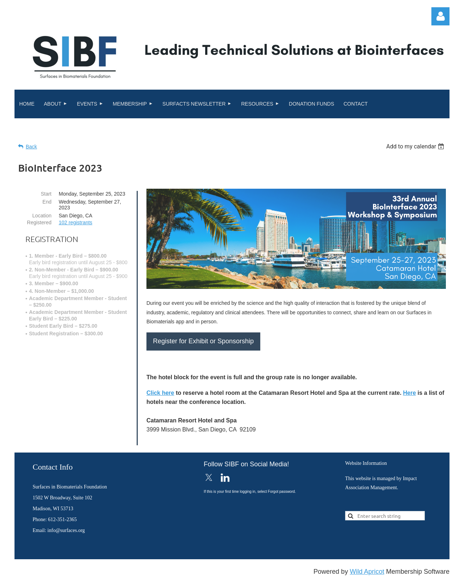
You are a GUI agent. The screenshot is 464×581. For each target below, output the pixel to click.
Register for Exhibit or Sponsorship (203, 341)
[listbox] (416, 146)
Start (46, 194)
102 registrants (75, 222)
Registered (39, 222)
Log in (440, 16)
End (46, 202)
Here (409, 393)
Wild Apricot (367, 571)
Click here (160, 393)
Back (31, 147)
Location (41, 215)
